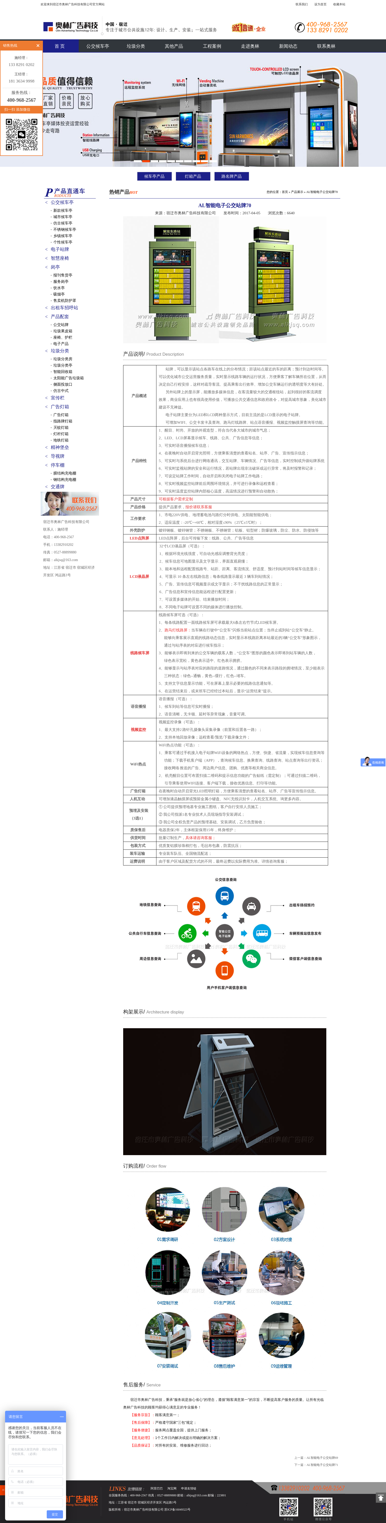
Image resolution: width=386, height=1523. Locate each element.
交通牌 (58, 486)
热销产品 (123, 192)
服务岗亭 (61, 282)
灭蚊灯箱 (61, 427)
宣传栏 (58, 397)
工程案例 (212, 46)
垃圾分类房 (62, 359)
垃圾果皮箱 (62, 331)
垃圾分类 (136, 46)
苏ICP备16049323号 (177, 1509)
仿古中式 (61, 391)
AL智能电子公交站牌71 (322, 1465)
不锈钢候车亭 (64, 229)
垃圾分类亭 (62, 365)
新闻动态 (288, 46)
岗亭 (55, 267)
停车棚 (58, 465)
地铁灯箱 (61, 440)
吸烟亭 (59, 294)
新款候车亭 (62, 210)
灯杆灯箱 (61, 434)
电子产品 (61, 344)
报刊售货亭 (62, 275)
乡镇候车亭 (62, 236)
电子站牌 (60, 249)
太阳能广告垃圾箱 (68, 378)
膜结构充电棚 (64, 473)
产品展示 (297, 192)
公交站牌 (61, 325)
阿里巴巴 (157, 1488)
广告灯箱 (60, 406)
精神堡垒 (60, 447)
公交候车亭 (97, 46)
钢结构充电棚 (64, 480)
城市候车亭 (62, 217)
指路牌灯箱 (62, 421)
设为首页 (320, 4)
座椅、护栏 (62, 337)
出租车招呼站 (64, 307)
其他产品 (174, 46)
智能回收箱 (62, 372)
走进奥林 (250, 46)
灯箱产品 (193, 176)
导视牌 (58, 456)
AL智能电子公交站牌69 (322, 1458)
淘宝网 (171, 1488)
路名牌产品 (231, 176)
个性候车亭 (62, 242)
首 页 (60, 46)
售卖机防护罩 (64, 301)
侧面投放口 (62, 384)
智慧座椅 (60, 258)
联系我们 (302, 4)
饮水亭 (59, 288)
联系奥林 (326, 46)
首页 (285, 192)
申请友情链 (188, 1488)
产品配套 (60, 316)
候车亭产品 (154, 176)
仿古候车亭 (62, 223)
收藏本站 (339, 4)
